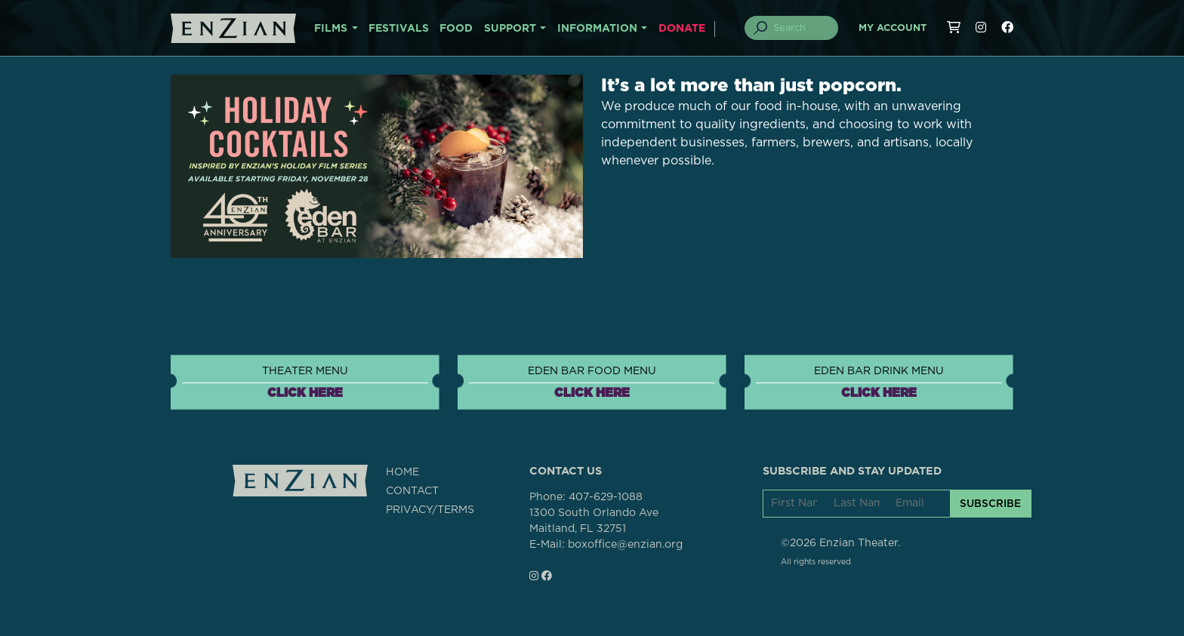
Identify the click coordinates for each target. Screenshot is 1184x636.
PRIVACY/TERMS (430, 510)
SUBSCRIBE (990, 503)
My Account (893, 28)
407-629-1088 (606, 497)
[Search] (800, 28)
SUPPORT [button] (510, 28)
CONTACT (412, 491)
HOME (402, 472)
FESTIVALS (398, 28)
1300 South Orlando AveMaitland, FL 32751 (593, 521)
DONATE (681, 28)
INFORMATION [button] (597, 28)
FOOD (456, 28)
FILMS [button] (330, 28)
